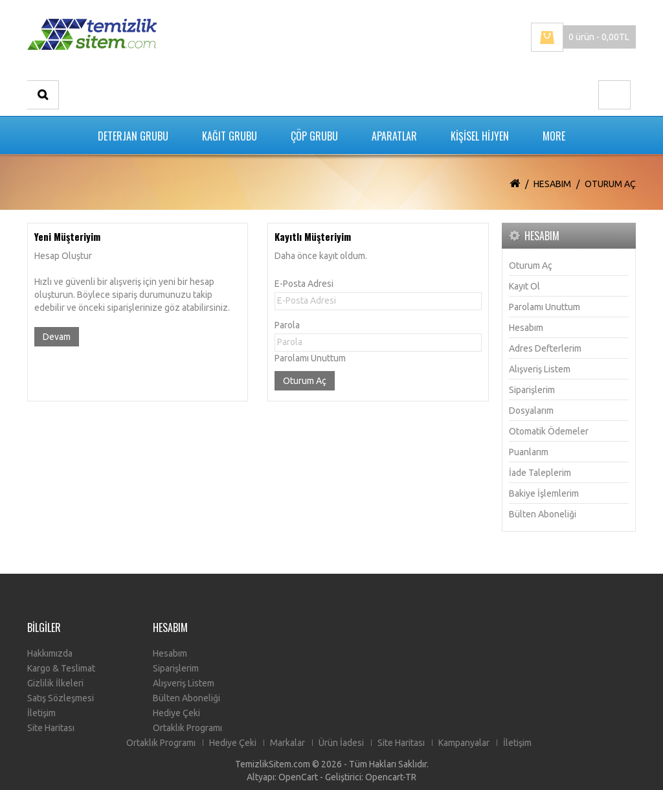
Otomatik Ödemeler (549, 431)
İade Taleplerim (540, 473)
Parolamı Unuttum (310, 358)
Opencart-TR (390, 777)
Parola (287, 325)
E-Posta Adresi (304, 283)
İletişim (41, 713)
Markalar (287, 743)
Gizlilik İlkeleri (55, 683)
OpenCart (298, 777)
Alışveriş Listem (539, 369)
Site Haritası (50, 728)
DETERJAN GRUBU (133, 136)
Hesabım (552, 184)
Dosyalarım (531, 410)
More (554, 136)
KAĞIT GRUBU (229, 136)
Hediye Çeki (176, 713)
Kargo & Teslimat (61, 668)
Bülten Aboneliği (542, 514)
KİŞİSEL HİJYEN (480, 136)
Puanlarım (528, 452)
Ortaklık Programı (187, 728)
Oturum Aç (610, 184)
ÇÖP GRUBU (314, 136)
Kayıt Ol (524, 286)
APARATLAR (394, 136)
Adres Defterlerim (545, 348)
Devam (57, 337)
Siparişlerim (532, 390)
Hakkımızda (50, 653)
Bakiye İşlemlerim (544, 493)
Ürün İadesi (341, 743)
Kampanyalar (463, 743)
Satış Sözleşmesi (60, 698)
